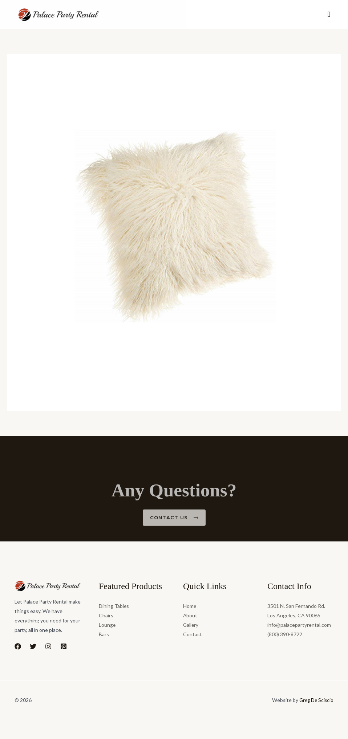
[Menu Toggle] (329, 14)
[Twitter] (33, 646)
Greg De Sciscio (315, 700)
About (190, 615)
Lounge (107, 625)
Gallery (191, 625)
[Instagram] (48, 646)
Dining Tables (114, 606)
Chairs (106, 615)
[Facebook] (18, 646)
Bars (104, 634)
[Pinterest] (63, 646)
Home (190, 606)
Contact (192, 634)
